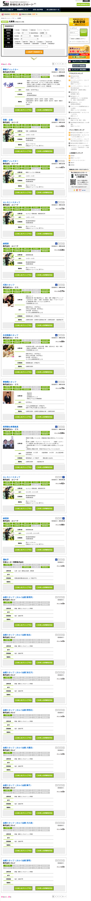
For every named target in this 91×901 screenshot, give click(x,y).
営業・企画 (8, 120)
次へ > (64, 64)
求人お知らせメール (53, 9)
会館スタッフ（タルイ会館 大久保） (18, 823)
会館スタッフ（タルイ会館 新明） (17, 860)
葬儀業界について (22, 9)
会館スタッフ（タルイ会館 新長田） (18, 597)
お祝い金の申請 (38, 9)
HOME (86, 1)
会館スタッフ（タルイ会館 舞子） (17, 785)
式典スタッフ (8, 285)
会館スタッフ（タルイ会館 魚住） (17, 635)
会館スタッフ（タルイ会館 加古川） (18, 672)
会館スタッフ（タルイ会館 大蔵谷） (18, 748)
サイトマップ (79, 0)
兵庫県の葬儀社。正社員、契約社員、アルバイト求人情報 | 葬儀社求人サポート (19, 3)
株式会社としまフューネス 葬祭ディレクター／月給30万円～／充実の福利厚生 (80, 147)
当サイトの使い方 (7, 9)
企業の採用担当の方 (83, 4)
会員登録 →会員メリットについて (79, 22)
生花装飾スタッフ (10, 335)
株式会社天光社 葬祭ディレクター (80, 132)
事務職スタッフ (9, 382)
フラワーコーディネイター (78, 160)
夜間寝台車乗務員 (10, 427)
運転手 (6, 560)
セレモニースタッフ (11, 202)
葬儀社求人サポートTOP (7, 18)
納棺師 (6, 244)
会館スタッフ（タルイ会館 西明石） (18, 710)
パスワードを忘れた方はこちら (79, 41)
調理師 (72, 165)
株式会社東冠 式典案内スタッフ (79, 143)
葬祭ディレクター (10, 69)
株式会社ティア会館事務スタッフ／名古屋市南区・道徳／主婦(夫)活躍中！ (79, 98)
